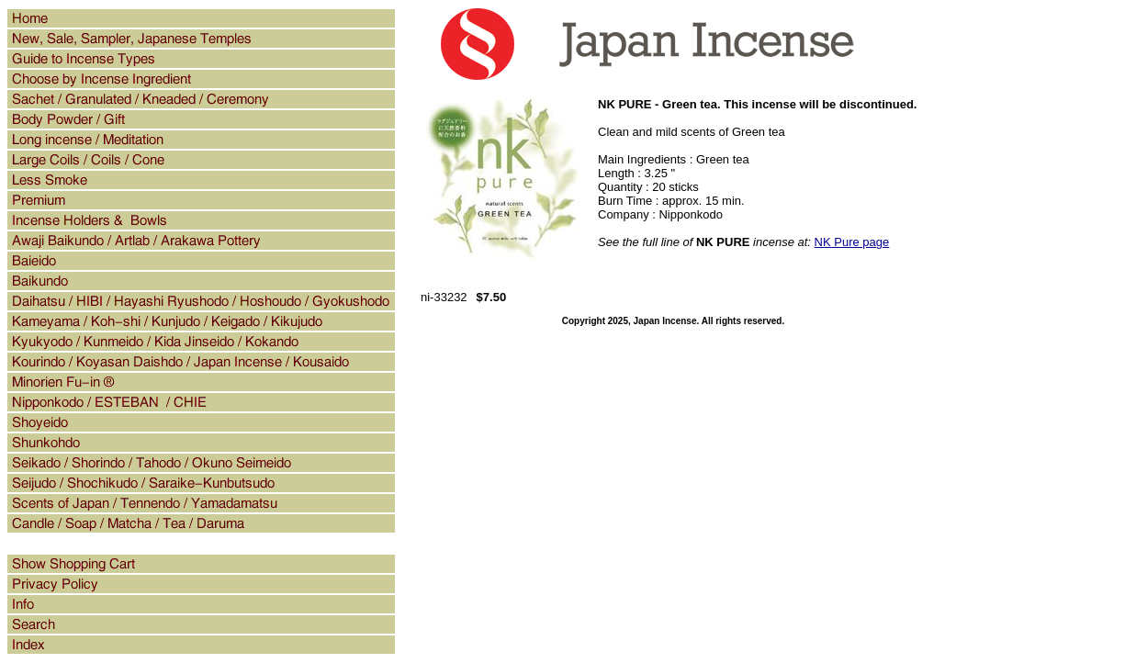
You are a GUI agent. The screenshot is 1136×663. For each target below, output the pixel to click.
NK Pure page (852, 242)
